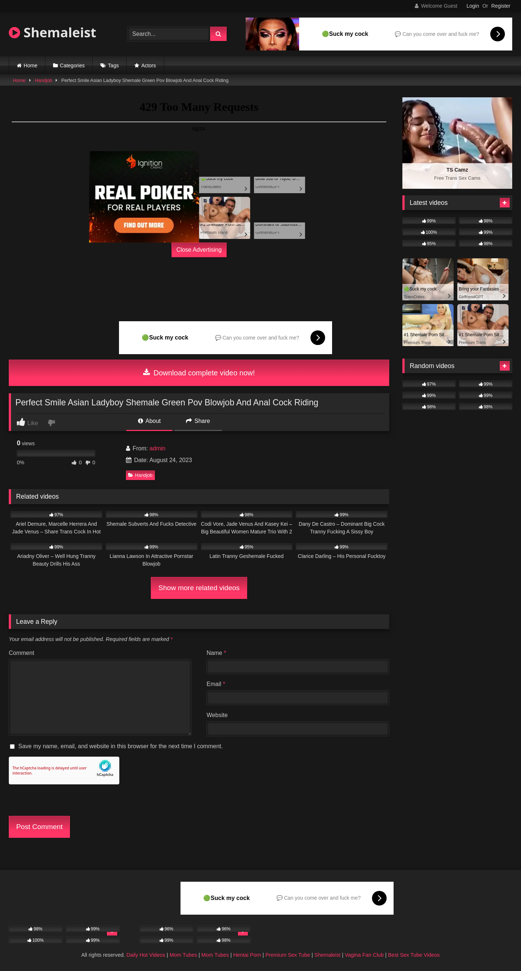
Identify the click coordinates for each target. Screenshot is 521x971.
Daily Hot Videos (145, 955)
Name (216, 653)
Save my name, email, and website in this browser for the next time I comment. (120, 746)
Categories (72, 65)
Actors (148, 65)
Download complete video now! (199, 373)
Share (198, 421)
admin (157, 448)
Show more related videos (199, 588)
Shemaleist (52, 32)
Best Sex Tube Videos (414, 955)
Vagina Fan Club (364, 955)
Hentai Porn (247, 955)
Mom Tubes (183, 955)
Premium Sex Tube (287, 955)
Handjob (43, 80)
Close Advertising (199, 250)
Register (500, 6)
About (149, 421)
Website (217, 715)
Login (472, 6)
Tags (113, 65)
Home (30, 65)
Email (215, 684)
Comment (21, 653)
